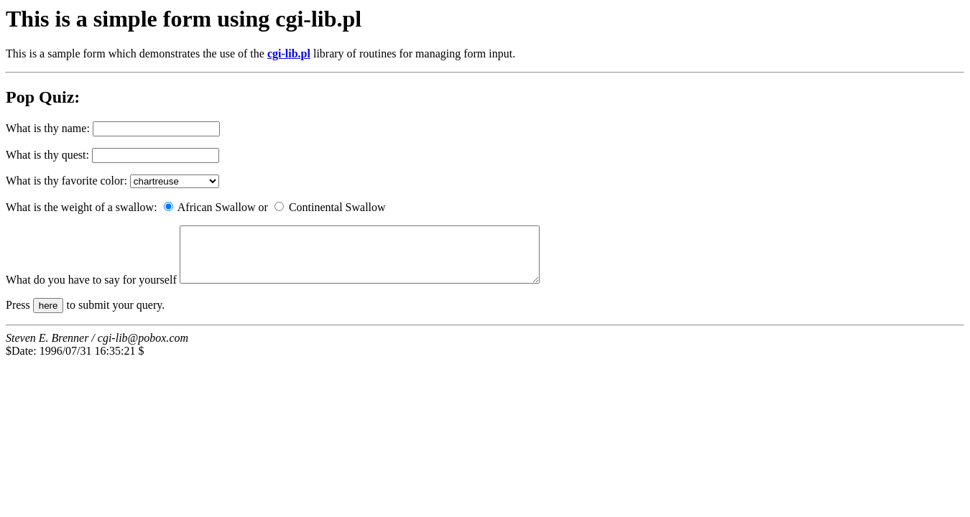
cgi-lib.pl (288, 53)
